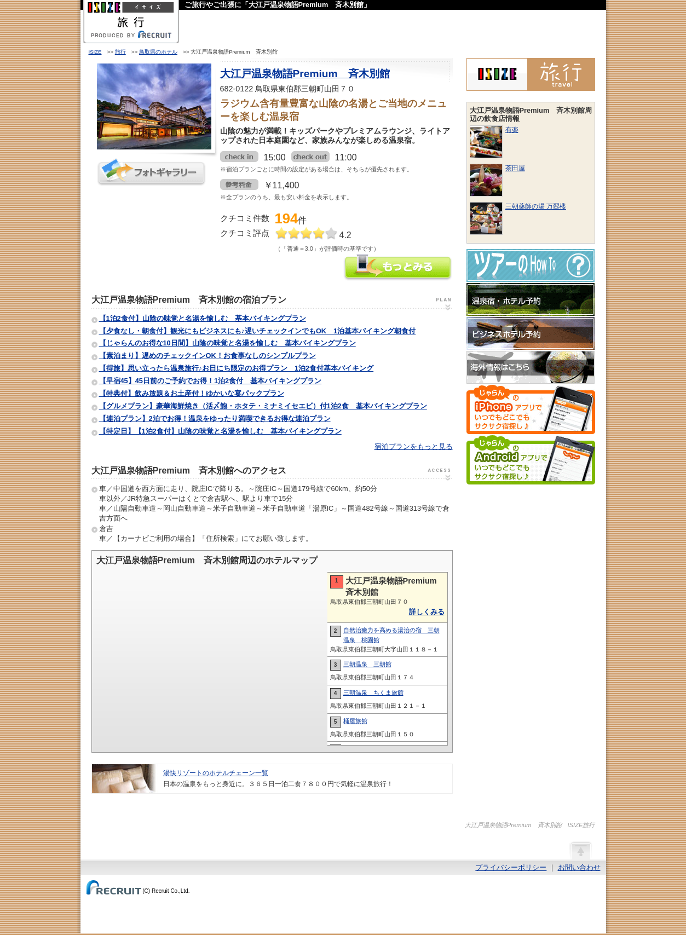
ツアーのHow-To (530, 265)
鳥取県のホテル (158, 52)
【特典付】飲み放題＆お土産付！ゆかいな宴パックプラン (191, 393)
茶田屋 (515, 168)
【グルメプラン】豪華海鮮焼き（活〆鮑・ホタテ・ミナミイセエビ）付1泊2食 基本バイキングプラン (263, 406)
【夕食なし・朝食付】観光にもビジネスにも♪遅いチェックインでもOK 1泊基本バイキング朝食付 (257, 331)
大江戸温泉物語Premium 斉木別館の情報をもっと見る (398, 268)
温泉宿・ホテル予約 (530, 299)
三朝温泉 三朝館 (367, 664)
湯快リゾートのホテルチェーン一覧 (215, 773)
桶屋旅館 (355, 721)
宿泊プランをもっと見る (413, 446)
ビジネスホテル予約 (530, 333)
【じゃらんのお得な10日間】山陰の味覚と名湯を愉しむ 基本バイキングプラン (227, 343)
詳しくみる (427, 612)
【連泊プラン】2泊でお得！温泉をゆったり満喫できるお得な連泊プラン (215, 418)
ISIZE (95, 52)
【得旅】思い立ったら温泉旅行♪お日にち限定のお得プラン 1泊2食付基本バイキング (236, 368)
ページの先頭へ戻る (580, 850)
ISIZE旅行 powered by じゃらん (530, 74)
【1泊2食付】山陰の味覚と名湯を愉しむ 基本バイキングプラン (202, 318)
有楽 (511, 130)
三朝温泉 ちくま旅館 (373, 692)
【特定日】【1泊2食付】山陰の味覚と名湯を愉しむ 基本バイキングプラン (220, 431)
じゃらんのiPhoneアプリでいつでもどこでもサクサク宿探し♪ (530, 409)
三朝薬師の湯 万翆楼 (535, 206)
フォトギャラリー (151, 172)
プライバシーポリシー (510, 867)
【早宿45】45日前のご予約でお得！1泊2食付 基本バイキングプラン (210, 381)
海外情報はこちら (530, 367)
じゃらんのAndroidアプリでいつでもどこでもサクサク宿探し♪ (530, 459)
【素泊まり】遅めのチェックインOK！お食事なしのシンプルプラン (207, 355)
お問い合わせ (579, 867)
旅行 (120, 52)
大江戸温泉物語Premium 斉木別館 (305, 73)
